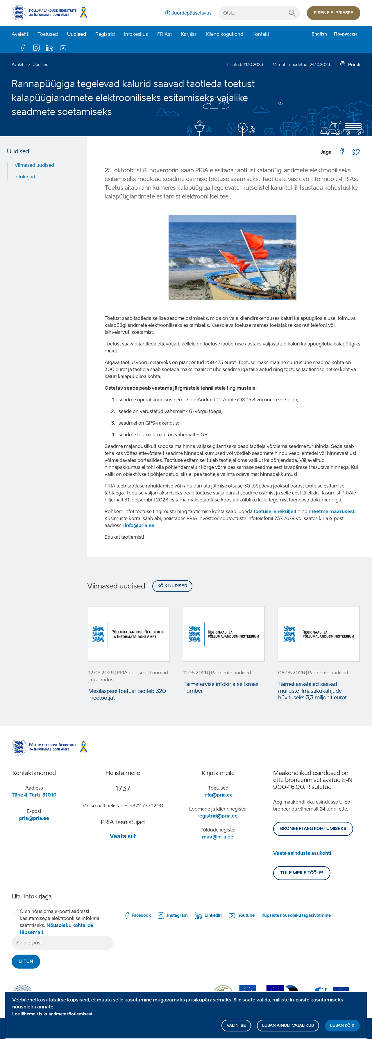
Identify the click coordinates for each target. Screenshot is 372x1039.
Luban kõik (342, 1030)
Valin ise (236, 1030)
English (319, 34)
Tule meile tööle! (301, 872)
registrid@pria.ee (217, 816)
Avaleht (20, 34)
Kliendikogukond (224, 34)
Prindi (354, 64)
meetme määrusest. (332, 511)
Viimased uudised (34, 165)
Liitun (26, 961)
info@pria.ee (139, 525)
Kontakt (261, 34)
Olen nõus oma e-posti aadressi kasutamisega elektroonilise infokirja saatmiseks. (59, 922)
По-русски (345, 34)
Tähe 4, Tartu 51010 (34, 795)
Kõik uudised (172, 586)
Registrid (105, 34)
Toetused (47, 34)
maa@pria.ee (217, 837)
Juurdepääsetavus (192, 13)
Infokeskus (136, 34)
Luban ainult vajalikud (288, 1030)
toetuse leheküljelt (275, 511)
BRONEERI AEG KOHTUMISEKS (313, 828)
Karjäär (188, 34)
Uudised (76, 34)
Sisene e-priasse (333, 12)
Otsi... (292, 13)
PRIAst (164, 34)
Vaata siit (123, 836)
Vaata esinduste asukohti (302, 853)
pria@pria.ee (34, 818)
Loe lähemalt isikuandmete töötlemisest (52, 1018)
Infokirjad (25, 177)
